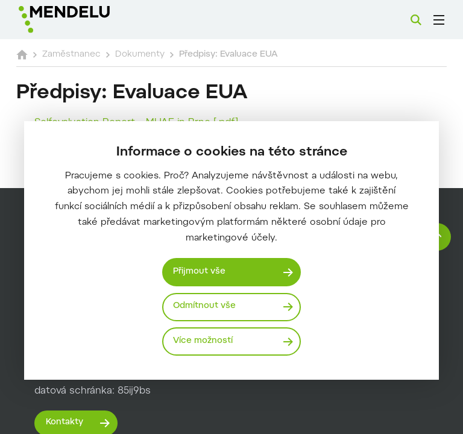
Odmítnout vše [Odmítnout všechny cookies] (206, 305)
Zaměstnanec (92, 54)
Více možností (204, 340)
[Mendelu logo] (82, 19)
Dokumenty (164, 54)
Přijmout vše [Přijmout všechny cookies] (201, 270)
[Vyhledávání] (416, 19)
